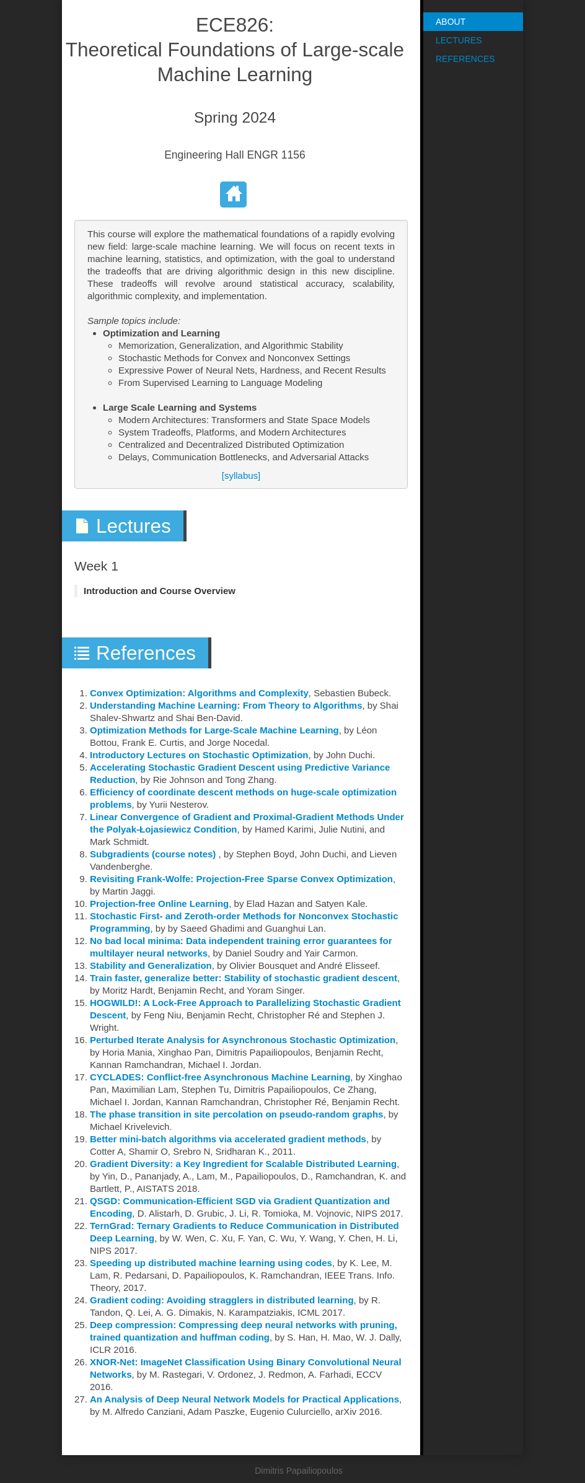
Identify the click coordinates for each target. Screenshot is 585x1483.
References (465, 59)
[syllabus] (241, 475)
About (450, 22)
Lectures (459, 40)
